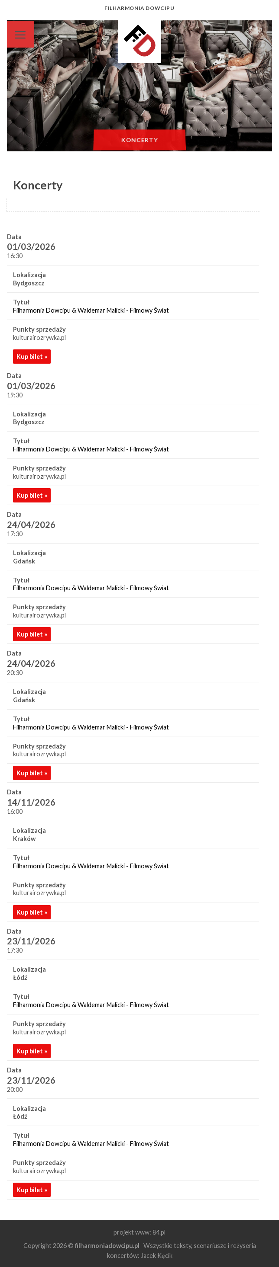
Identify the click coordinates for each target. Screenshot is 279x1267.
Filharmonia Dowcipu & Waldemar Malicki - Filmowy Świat (91, 310)
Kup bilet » (31, 356)
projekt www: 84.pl (139, 1232)
